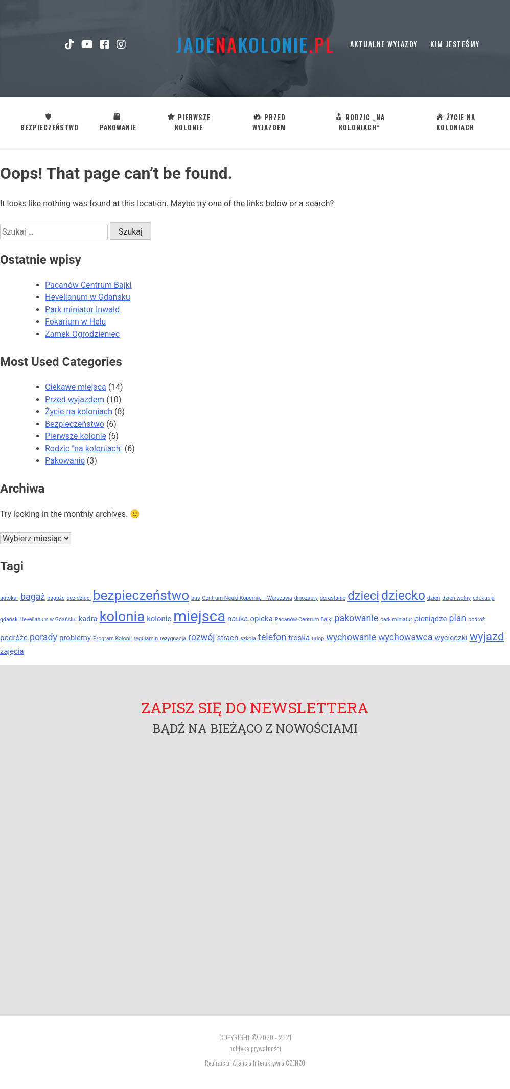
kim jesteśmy (455, 43)
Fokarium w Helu (75, 322)
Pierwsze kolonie (75, 436)
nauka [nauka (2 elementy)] (237, 618)
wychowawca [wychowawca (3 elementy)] (405, 637)
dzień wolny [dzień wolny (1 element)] (456, 598)
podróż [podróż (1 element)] (476, 619)
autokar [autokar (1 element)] (9, 598)
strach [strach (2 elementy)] (228, 637)
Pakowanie (65, 461)
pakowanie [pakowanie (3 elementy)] (357, 618)
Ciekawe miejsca (75, 387)
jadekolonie (255, 44)
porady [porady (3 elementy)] (43, 637)
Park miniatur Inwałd (82, 309)
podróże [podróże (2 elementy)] (14, 637)
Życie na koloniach (78, 411)
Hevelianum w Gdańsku (87, 297)
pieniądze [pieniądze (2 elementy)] (430, 618)
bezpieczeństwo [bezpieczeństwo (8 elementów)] (141, 595)
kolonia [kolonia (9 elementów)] (122, 617)
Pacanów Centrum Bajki (88, 285)
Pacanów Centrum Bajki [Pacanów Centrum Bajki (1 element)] (304, 619)
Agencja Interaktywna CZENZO (269, 1063)
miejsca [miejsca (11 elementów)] (199, 616)
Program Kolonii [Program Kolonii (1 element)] (112, 638)
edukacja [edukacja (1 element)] (484, 598)
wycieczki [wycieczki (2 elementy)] (451, 637)
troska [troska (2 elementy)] (299, 637)
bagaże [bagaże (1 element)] (55, 598)
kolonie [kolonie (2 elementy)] (159, 618)
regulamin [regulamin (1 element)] (146, 638)
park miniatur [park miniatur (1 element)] (396, 619)
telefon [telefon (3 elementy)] (272, 637)
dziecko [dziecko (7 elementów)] (403, 595)
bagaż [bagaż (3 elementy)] (32, 596)
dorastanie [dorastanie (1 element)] (332, 598)
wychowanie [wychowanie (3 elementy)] (351, 637)
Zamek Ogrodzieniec (82, 334)
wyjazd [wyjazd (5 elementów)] (487, 636)
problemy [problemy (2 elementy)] (75, 637)
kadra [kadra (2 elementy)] (88, 618)
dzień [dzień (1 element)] (433, 598)
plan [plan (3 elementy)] (457, 618)
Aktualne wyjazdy (384, 43)
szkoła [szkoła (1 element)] (248, 638)
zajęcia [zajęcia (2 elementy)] (12, 651)
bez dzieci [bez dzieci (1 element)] (79, 598)
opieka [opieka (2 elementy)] (261, 618)
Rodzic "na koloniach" (84, 448)
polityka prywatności (255, 1047)
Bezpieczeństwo (74, 424)
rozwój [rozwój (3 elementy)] (201, 637)
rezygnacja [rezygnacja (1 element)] (173, 638)
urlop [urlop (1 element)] (318, 638)
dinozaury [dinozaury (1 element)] (306, 598)
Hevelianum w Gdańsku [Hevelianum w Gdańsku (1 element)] (48, 619)
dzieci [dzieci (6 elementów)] (363, 596)
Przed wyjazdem (74, 399)
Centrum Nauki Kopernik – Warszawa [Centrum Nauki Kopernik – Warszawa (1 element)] (247, 598)
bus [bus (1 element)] (195, 598)
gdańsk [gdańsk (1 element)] (9, 619)
